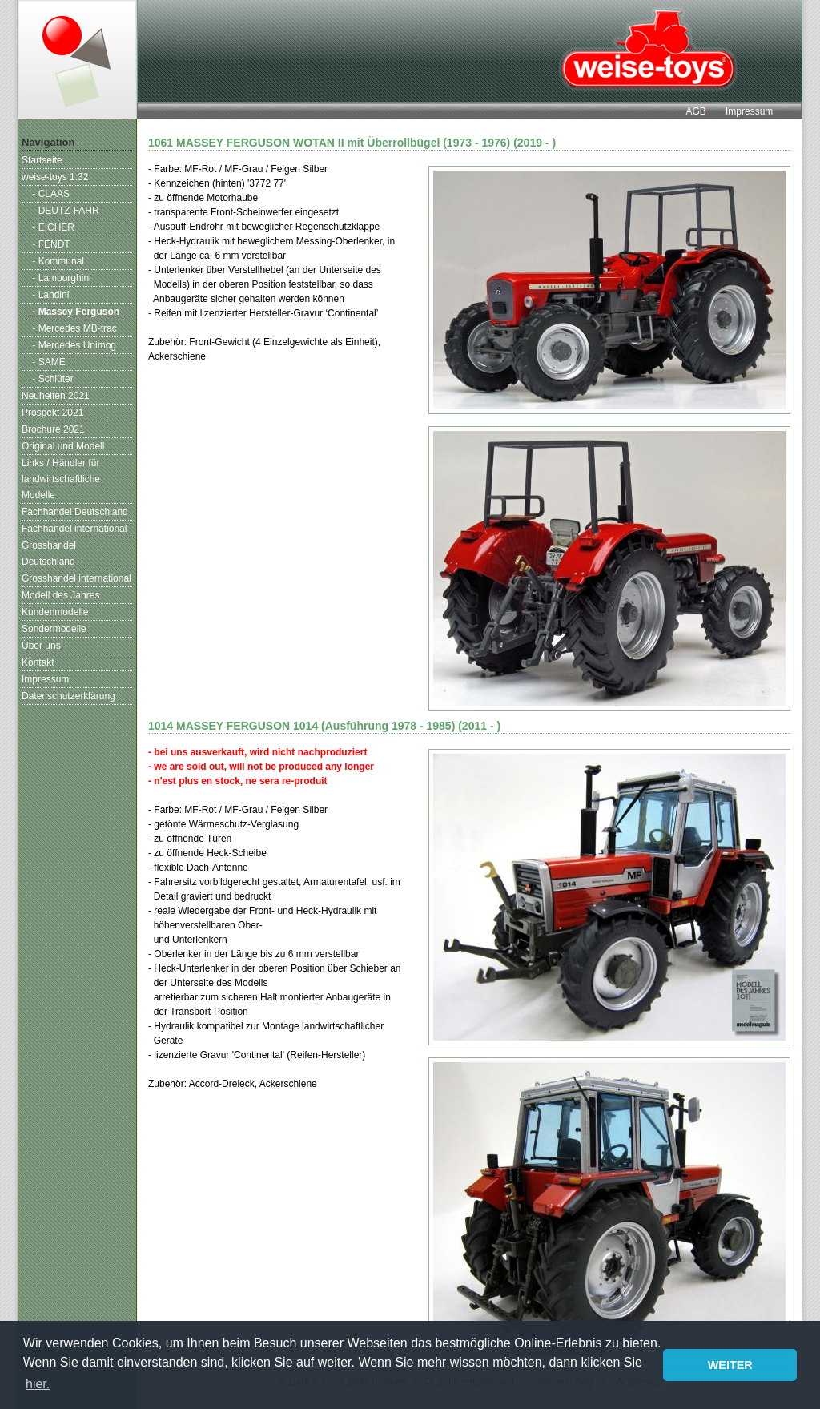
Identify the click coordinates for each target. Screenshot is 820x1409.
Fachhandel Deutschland (75, 511)
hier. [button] (38, 1384)
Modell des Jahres (60, 595)
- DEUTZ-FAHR (65, 210)
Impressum (749, 111)
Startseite (42, 160)
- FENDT (51, 244)
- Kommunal (58, 261)
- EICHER (53, 227)
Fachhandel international (74, 528)
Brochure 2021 (53, 429)
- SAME (48, 362)
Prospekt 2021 (52, 412)
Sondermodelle (54, 628)
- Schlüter (52, 378)
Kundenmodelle (55, 612)
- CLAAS (51, 193)
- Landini (50, 294)
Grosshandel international (76, 578)
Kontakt (38, 662)
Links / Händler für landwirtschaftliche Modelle (61, 479)
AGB (695, 111)
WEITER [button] (730, 1365)
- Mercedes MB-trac (74, 328)
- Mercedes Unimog (74, 345)
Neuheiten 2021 (56, 395)
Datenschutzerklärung (68, 696)
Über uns (41, 645)
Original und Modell (63, 446)
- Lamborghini (61, 278)
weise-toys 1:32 (55, 177)
